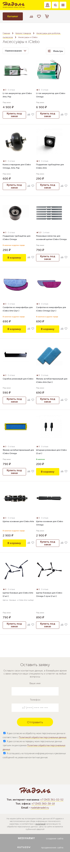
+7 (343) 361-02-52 (51, 799)
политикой (40, 824)
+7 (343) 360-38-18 (43, 803)
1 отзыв (46, 232)
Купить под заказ (14, 115)
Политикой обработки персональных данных (42, 737)
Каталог (12, 16)
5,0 (39, 232)
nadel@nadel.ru (40, 807)
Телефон (35, 699)
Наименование (15, 50)
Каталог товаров (23, 33)
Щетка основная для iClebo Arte (18, 521)
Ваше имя (35, 683)
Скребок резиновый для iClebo (18, 379)
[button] (47, 5)
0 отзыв (11, 90)
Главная (6, 33)
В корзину (14, 257)
